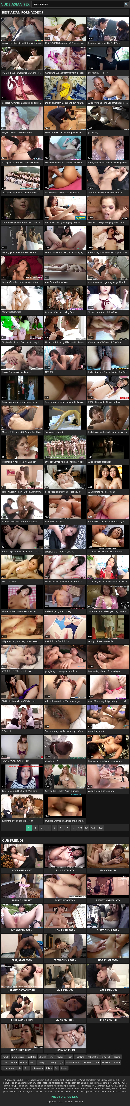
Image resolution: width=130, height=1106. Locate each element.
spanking (79, 1057)
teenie (64, 1068)
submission (37, 1068)
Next (100, 827)
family (6, 1057)
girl (61, 1062)
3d (56, 1068)
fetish (69, 1057)
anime (117, 1062)
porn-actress (18, 1057)
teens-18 (87, 1062)
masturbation (72, 1062)
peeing (117, 1057)
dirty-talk (106, 1057)
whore (14, 1062)
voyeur (60, 1057)
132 (93, 827)
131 (86, 827)
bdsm (49, 1068)
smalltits (106, 1062)
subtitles (32, 1057)
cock (5, 1062)
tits (19, 1068)
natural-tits (93, 1057)
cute (97, 1062)
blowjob (42, 1062)
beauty (53, 1062)
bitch (32, 1062)
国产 (26, 1068)
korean (23, 1062)
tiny (51, 1057)
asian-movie (8, 1068)
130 (80, 827)
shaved (42, 1057)
